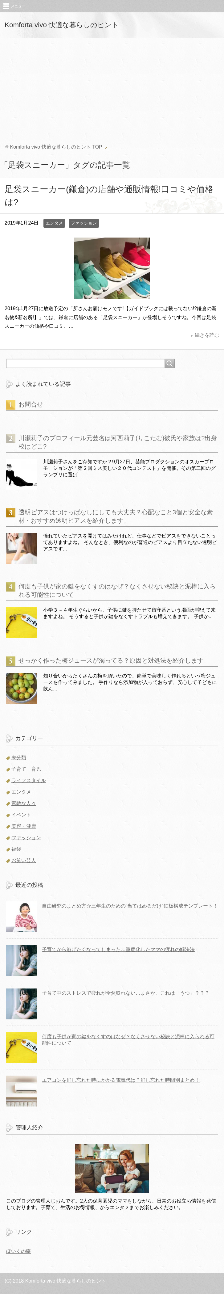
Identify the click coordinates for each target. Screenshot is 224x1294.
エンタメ (54, 223)
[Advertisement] (112, 91)
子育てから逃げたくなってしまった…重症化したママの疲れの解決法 (118, 949)
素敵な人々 (23, 803)
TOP (56, 147)
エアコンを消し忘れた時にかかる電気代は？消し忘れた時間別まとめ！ (121, 1080)
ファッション (84, 223)
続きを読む (207, 335)
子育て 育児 (26, 769)
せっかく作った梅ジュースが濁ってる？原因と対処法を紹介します (110, 660)
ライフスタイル (28, 780)
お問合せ (30, 404)
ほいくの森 (18, 1251)
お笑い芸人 (23, 860)
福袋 (16, 849)
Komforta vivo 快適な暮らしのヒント (62, 25)
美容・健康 (23, 826)
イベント (21, 814)
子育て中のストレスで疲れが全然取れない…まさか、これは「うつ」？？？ (126, 993)
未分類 (18, 757)
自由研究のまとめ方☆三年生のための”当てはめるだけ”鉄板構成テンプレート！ (130, 905)
